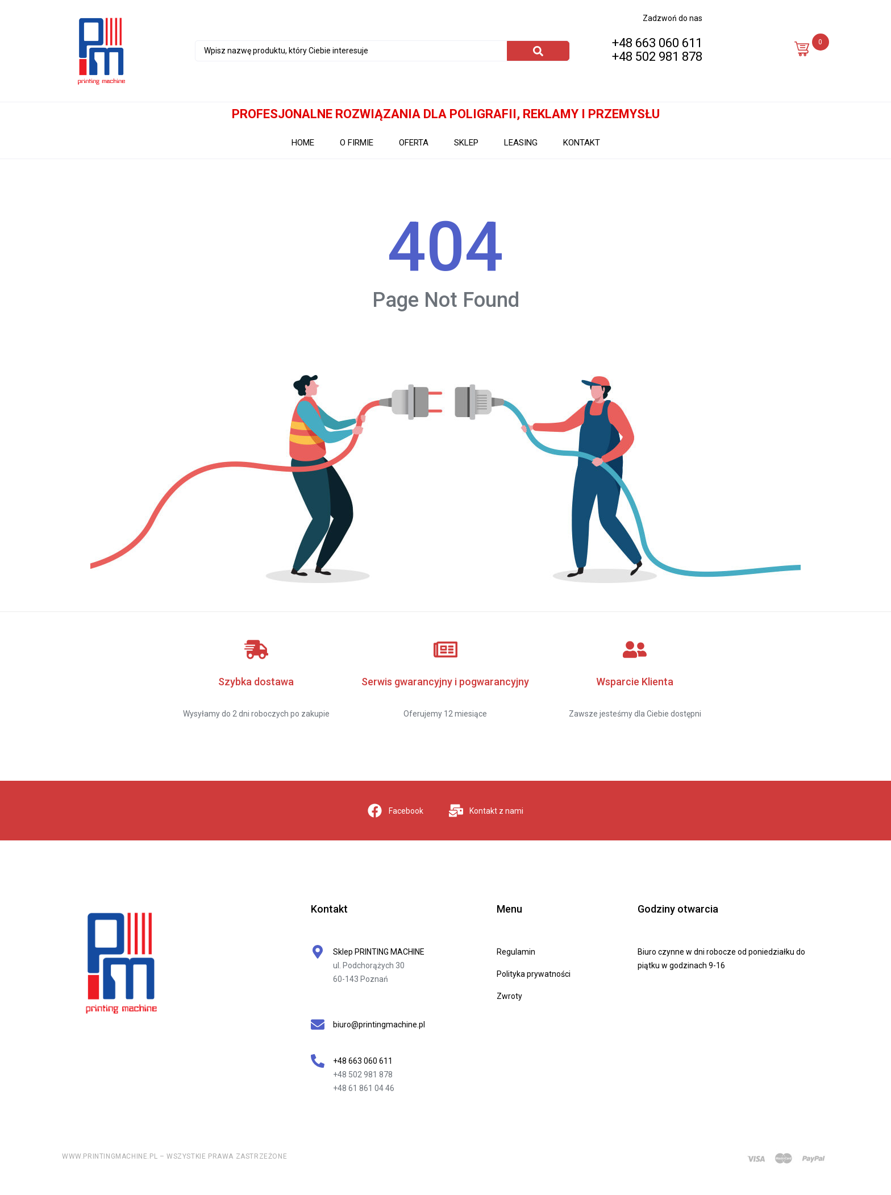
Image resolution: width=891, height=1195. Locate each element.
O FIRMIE (356, 143)
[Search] (538, 51)
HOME (303, 143)
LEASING (521, 143)
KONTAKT (581, 143)
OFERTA (413, 143)
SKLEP (466, 143)
